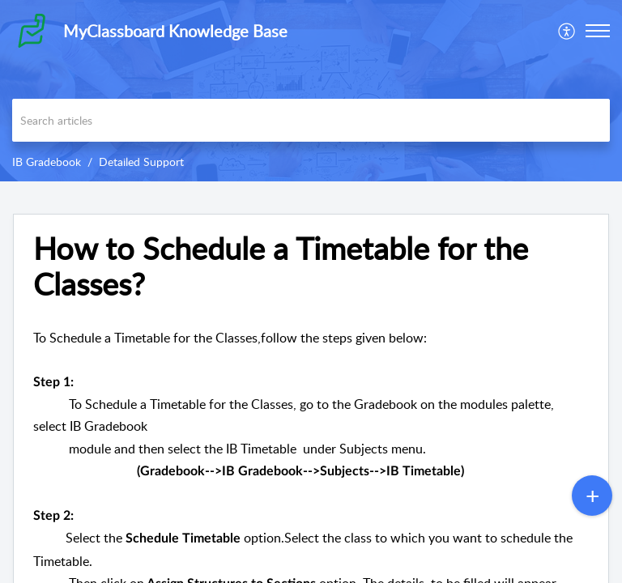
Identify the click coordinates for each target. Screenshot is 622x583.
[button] (567, 30)
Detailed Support (141, 161)
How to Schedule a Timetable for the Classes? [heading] (280, 266)
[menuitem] (567, 30)
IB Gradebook (46, 161)
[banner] (311, 90)
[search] (311, 120)
